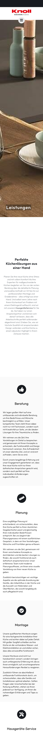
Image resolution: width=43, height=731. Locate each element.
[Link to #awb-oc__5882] (21, 20)
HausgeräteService (24, 308)
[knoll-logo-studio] (21, 10)
